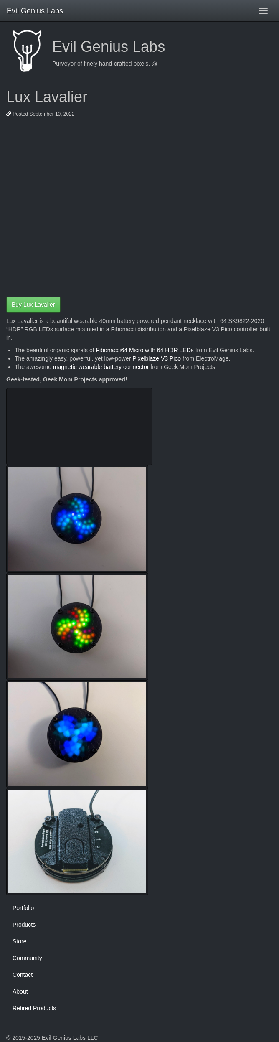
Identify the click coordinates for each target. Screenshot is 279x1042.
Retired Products (34, 1008)
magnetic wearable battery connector (101, 366)
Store (19, 941)
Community (27, 958)
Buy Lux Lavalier (33, 304)
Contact (23, 974)
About (20, 991)
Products (24, 924)
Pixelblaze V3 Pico (156, 358)
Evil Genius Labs (35, 11)
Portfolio (23, 908)
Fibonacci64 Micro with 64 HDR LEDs (145, 350)
